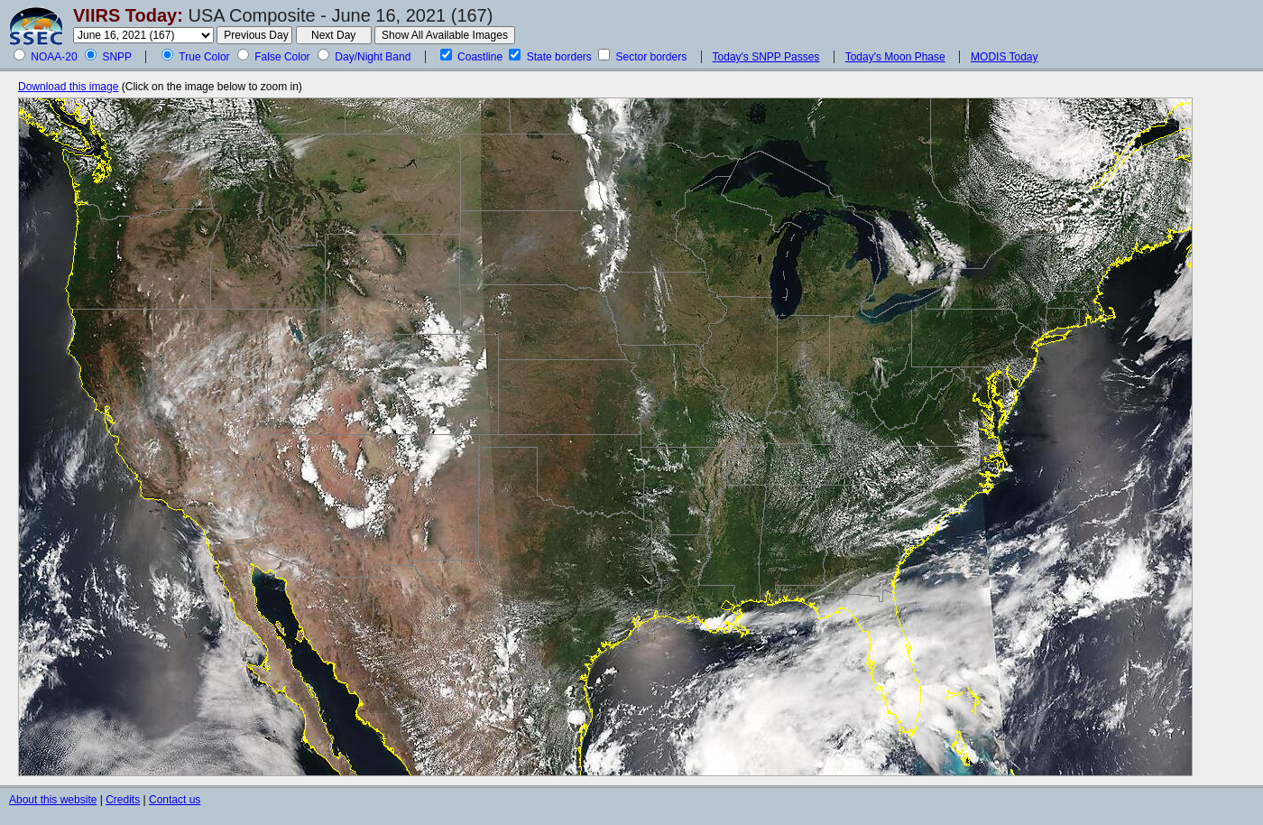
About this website (53, 799)
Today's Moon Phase (895, 57)
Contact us (174, 799)
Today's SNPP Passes (766, 57)
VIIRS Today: (128, 15)
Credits (123, 799)
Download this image (68, 86)
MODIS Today (1004, 57)
